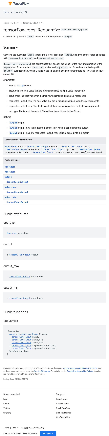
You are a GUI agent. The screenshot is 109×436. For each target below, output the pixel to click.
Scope (21, 85)
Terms (6, 428)
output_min (10, 197)
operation (10, 166)
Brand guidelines (63, 413)
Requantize (10, 146)
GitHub (6, 403)
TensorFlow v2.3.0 (15, 12)
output (8, 177)
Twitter (6, 408)
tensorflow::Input (72, 146)
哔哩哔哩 (7, 413)
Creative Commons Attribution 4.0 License (80, 368)
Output (13, 122)
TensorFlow (8, 23)
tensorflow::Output (17, 182)
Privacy (15, 428)
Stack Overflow (63, 408)
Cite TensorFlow (63, 417)
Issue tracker (62, 399)
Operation (10, 171)
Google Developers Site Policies (80, 371)
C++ (42, 23)
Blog (5, 399)
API (18, 23)
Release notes (62, 403)
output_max (10, 187)
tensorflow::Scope (37, 146)
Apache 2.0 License (42, 371)
